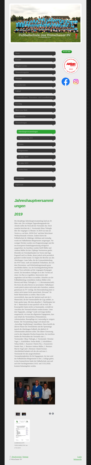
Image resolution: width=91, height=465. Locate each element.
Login (79, 457)
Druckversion (15, 457)
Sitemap (25, 457)
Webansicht (78, 459)
